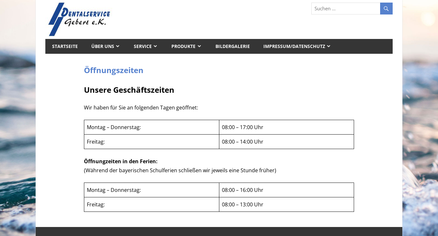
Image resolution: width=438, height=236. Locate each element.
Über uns (102, 46)
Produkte (183, 46)
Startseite (65, 46)
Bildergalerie (232, 46)
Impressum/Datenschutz (294, 46)
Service (143, 46)
